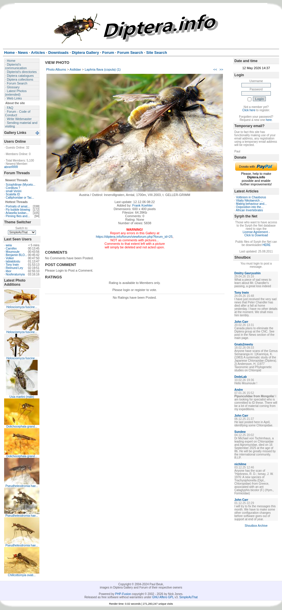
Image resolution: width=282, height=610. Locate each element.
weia (9, 245)
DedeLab (240, 376)
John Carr (241, 321)
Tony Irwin (12, 264)
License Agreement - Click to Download (256, 233)
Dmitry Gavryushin (247, 273)
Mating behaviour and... (251, 203)
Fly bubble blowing (18, 209)
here (269, 120)
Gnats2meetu (243, 344)
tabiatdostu (13, 261)
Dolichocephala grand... (21, 426)
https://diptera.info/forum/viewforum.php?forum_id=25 (134, 236)
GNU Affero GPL (163, 597)
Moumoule (13, 251)
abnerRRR (11, 167)
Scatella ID (13, 194)
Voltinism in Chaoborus (251, 197)
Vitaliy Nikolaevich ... (249, 200)
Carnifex (11, 248)
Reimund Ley (14, 268)
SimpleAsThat (188, 597)
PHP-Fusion (123, 594)
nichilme (240, 464)
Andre (238, 389)
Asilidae (75, 69)
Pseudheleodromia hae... (21, 486)
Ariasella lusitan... (17, 213)
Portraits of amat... (18, 206)
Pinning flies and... (18, 216)
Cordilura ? (13, 188)
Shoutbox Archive (256, 525)
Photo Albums (56, 69)
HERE (266, 245)
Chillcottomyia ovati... (22, 575)
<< (215, 69)
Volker (10, 258)
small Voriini (13, 191)
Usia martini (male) (21, 396)
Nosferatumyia (15, 274)
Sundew (240, 431)
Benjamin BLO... (16, 255)
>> (221, 69)
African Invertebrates (249, 210)
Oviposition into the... (249, 207)
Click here (248, 110)
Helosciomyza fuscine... (21, 307)
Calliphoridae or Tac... (20, 197)
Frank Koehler (142, 205)
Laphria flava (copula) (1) (103, 69)
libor (8, 271)
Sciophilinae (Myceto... (21, 184)
